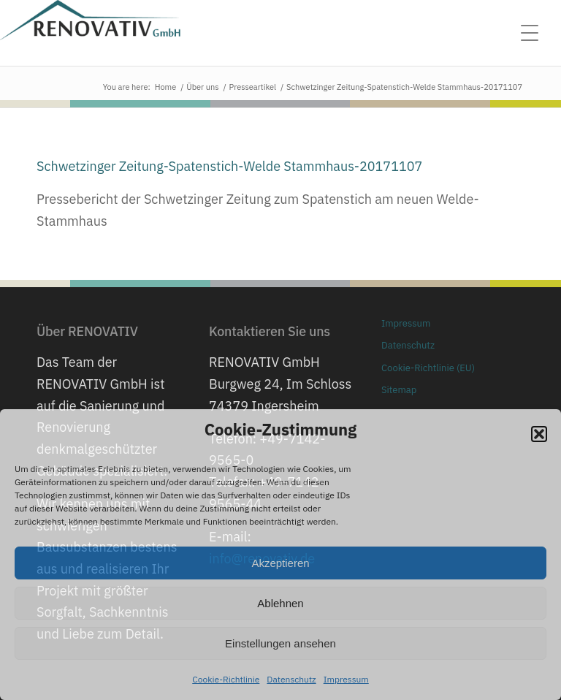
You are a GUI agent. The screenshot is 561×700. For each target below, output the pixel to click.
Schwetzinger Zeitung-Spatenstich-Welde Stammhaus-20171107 (229, 166)
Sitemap (398, 390)
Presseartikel (252, 87)
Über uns (202, 87)
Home (166, 87)
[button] (539, 434)
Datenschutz (291, 679)
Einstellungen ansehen (280, 643)
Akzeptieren (280, 563)
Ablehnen (280, 603)
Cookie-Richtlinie (225, 679)
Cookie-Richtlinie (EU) (428, 368)
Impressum (346, 679)
